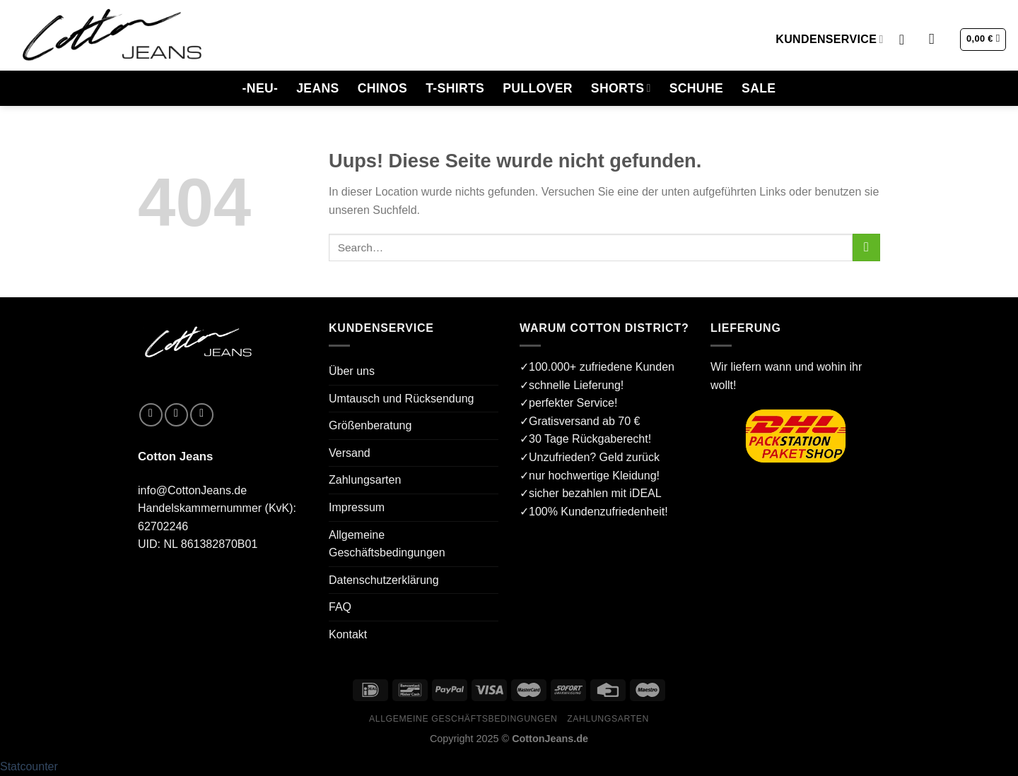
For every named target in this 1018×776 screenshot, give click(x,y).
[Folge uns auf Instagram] (176, 414)
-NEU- (260, 88)
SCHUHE (696, 88)
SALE (759, 88)
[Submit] (866, 247)
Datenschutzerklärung (384, 580)
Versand (349, 453)
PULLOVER (538, 88)
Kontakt (348, 634)
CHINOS (383, 88)
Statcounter (29, 766)
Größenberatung (370, 425)
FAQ (340, 607)
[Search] (936, 39)
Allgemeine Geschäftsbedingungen (387, 544)
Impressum (357, 507)
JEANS (317, 88)
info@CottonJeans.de (192, 490)
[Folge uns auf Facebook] (151, 414)
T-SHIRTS (455, 88)
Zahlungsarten (365, 480)
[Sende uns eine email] (201, 414)
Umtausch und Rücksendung (401, 399)
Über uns (352, 371)
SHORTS (621, 88)
